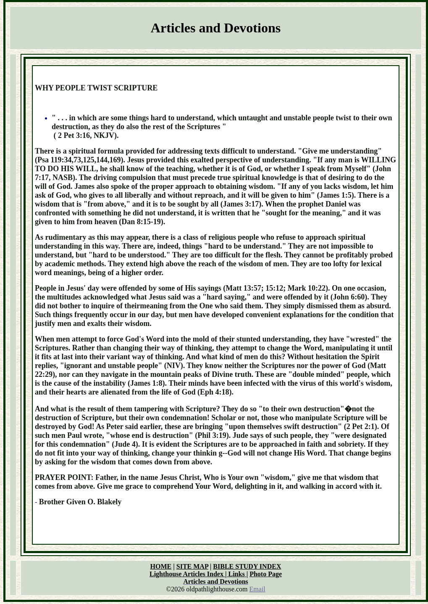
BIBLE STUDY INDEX (247, 566)
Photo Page (265, 574)
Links (237, 574)
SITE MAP (192, 566)
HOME (161, 566)
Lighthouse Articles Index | (189, 574)
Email (257, 589)
